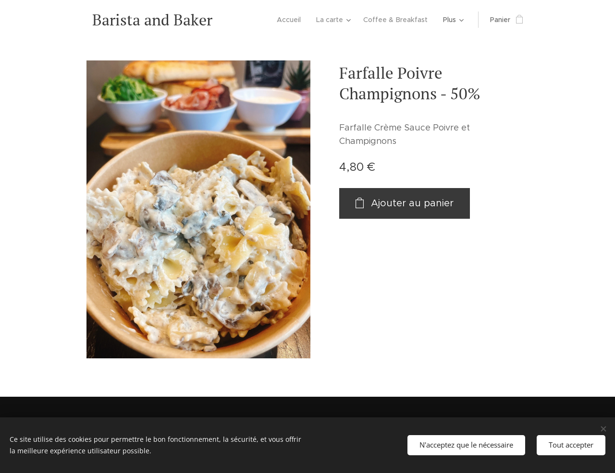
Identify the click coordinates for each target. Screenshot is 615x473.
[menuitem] (292, 20)
